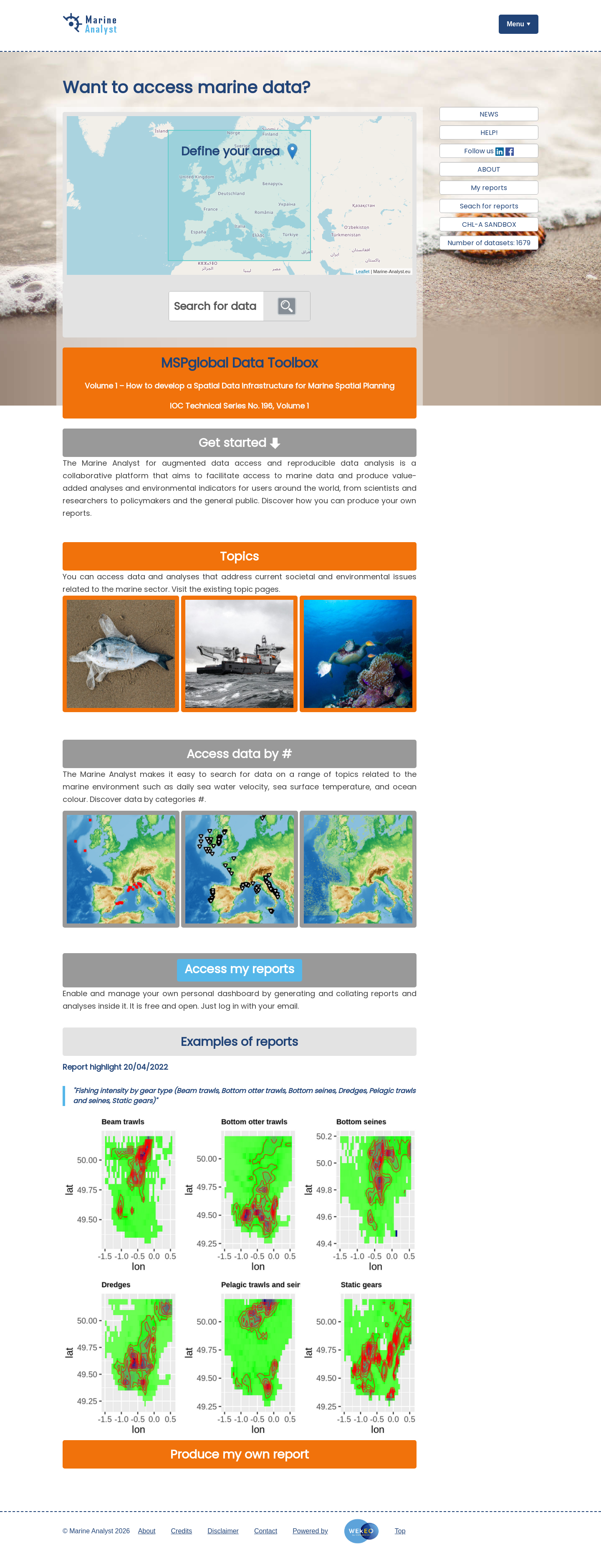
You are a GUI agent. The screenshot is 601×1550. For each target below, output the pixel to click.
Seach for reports (489, 206)
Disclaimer (223, 1531)
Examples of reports (239, 1041)
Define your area (241, 151)
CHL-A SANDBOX (489, 224)
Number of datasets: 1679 (488, 243)
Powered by (310, 1531)
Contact (265, 1531)
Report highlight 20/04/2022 (115, 1067)
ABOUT (488, 169)
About (147, 1531)
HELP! (489, 132)
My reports (489, 188)
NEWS (489, 114)
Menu (515, 24)
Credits (181, 1531)
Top (400, 1531)
